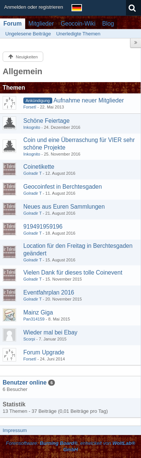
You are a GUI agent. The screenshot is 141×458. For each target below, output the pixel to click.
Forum (12, 23)
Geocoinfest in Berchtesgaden (62, 186)
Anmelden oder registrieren (33, 7)
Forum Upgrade (43, 352)
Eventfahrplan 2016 (48, 292)
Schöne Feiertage (46, 121)
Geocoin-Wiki (78, 23)
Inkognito (31, 127)
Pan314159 (34, 319)
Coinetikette (38, 166)
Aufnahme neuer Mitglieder (88, 100)
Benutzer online (25, 382)
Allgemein (22, 71)
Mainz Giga (38, 312)
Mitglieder (41, 23)
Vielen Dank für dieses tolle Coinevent (72, 272)
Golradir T (32, 173)
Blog (108, 23)
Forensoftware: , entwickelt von (70, 446)
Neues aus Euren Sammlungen (64, 206)
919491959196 (42, 226)
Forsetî (29, 107)
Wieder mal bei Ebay (50, 332)
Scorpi (29, 339)
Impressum (15, 430)
